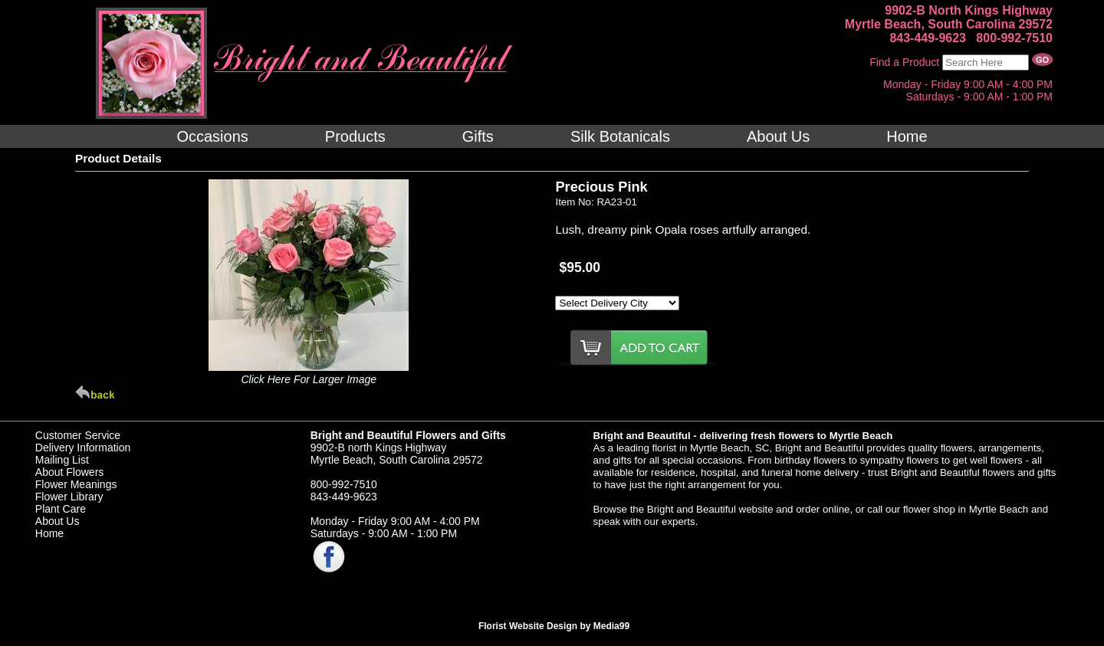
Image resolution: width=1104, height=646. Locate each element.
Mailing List (62, 460)
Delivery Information (83, 447)
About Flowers (69, 472)
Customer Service (77, 435)
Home (49, 533)
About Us (57, 521)
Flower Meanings (76, 484)
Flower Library (69, 496)
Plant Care (60, 509)
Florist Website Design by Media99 (553, 626)
